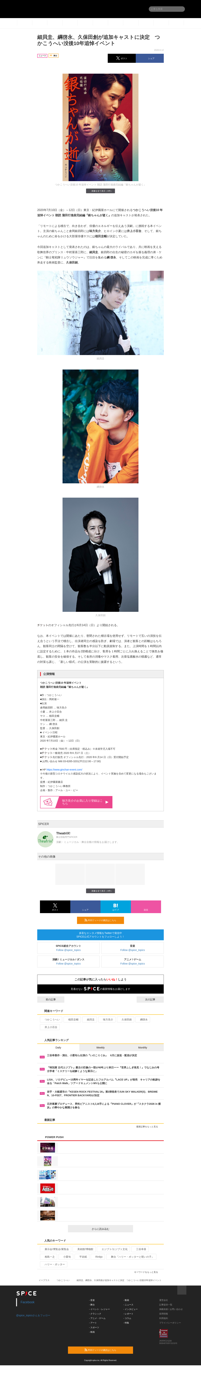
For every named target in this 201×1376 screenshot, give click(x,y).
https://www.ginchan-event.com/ (64, 769)
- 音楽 (92, 1300)
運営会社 (163, 1300)
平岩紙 (81, 1256)
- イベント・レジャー (99, 1309)
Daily (58, 1047)
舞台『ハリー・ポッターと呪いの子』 (131, 1256)
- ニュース (128, 1304)
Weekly (100, 1047)
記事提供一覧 (165, 1304)
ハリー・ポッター (53, 1264)
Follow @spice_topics (68, 950)
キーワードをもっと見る (147, 1272)
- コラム (127, 1318)
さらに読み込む (111, 1228)
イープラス (44, 1280)
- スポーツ (94, 1327)
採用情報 (163, 1313)
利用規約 (163, 1318)
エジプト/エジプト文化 (113, 1249)
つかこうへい (51, 1019)
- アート (93, 1323)
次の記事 (153, 999)
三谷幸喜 (139, 1249)
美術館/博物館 (83, 1249)
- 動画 (126, 1300)
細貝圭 (89, 1019)
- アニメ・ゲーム (97, 1318)
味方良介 (106, 1019)
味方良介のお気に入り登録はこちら (85, 802)
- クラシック (95, 1313)
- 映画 (92, 1332)
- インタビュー (130, 1309)
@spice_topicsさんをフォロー (33, 1315)
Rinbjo (97, 1256)
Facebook (28, 1302)
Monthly (142, 1047)
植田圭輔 (71, 1019)
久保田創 (125, 1019)
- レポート (128, 1313)
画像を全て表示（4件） (100, 191)
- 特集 (126, 1323)
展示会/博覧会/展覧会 (55, 1249)
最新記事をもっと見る (148, 1126)
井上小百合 (49, 1027)
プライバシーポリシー (170, 1323)
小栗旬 (65, 1256)
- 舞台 (92, 1304)
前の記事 (47, 999)
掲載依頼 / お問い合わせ (171, 1309)
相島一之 (48, 1256)
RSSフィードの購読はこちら (103, 920)
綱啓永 (142, 1019)
